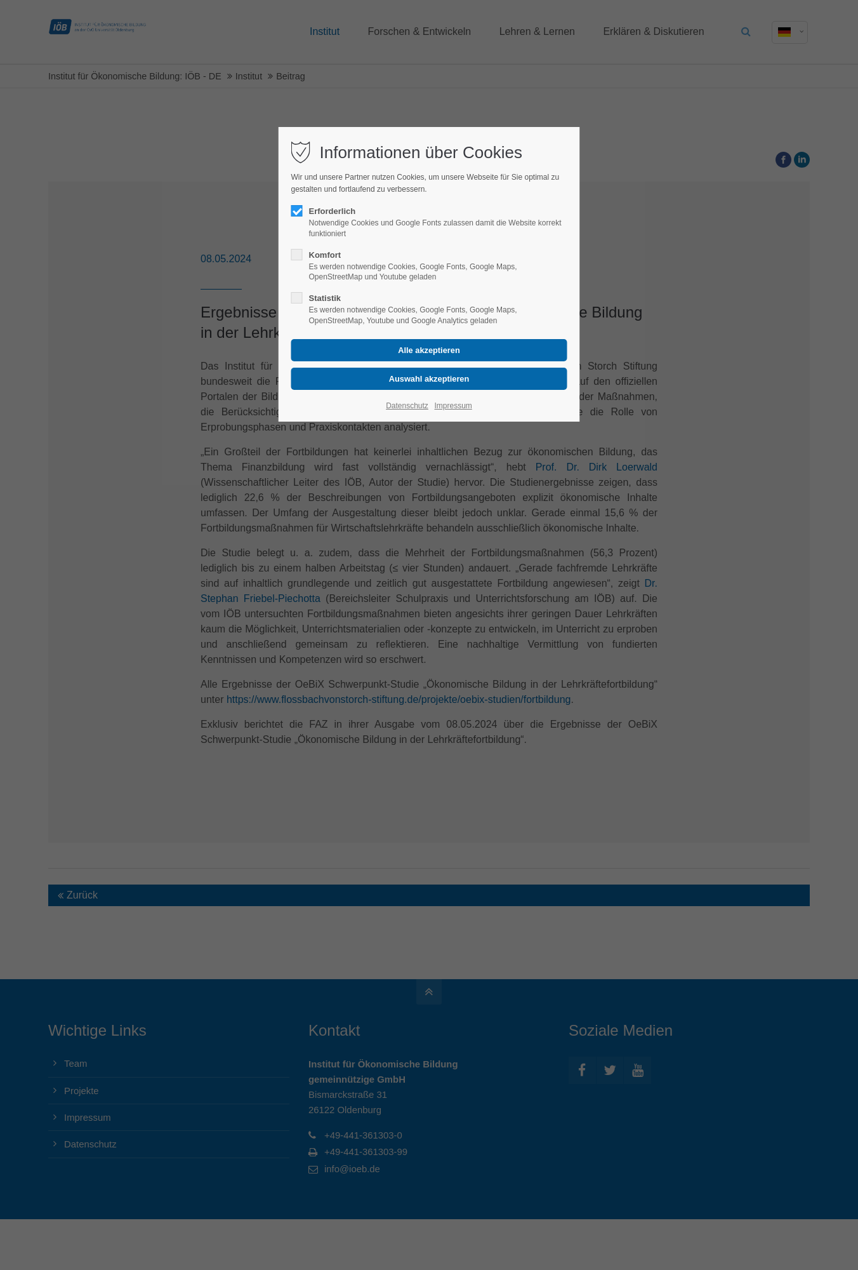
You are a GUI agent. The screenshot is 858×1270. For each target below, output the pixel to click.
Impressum (453, 405)
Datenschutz (407, 405)
